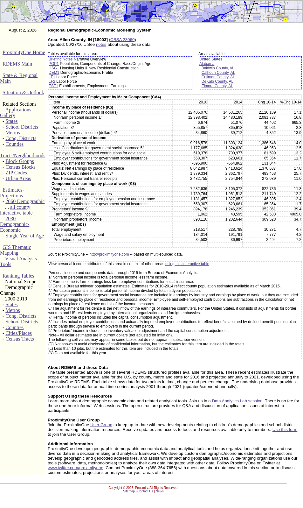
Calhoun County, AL (218, 72)
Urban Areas (18, 178)
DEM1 (54, 72)
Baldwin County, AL (218, 68)
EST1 (53, 86)
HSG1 (54, 68)
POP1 (54, 63)
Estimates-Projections (12, 192)
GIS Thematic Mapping (15, 250)
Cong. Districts (20, 138)
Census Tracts (19, 339)
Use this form (285, 429)
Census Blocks (20, 167)
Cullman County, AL (218, 77)
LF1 (52, 77)
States (11, 121)
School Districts (21, 127)
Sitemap (129, 491)
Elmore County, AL (217, 86)
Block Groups (19, 161)
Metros (12, 132)
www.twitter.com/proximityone (75, 467)
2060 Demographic (25, 201)
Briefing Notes (60, 59)
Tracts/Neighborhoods (22, 155)
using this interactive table (187, 264)
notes (101, 44)
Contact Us (145, 491)
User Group (101, 424)
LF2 (52, 81)
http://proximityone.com (109, 254)
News (160, 491)
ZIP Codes (16, 172)
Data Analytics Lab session (237, 401)
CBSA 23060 (122, 39)
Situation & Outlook (23, 92)
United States (210, 59)
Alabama (206, 63)
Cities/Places (18, 333)
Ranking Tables (18, 276)
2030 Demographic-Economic (14, 224)
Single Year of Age (24, 235)
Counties (14, 144)
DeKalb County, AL (218, 81)
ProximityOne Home (24, 52)
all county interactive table (16, 209)
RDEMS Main (17, 64)
